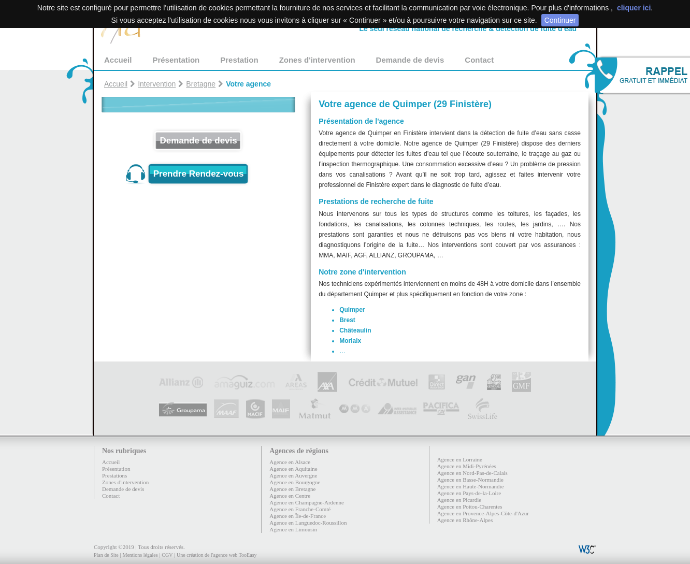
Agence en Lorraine (459, 459)
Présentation (175, 59)
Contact (479, 59)
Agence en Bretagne (292, 489)
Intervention (157, 84)
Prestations (114, 475)
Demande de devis (410, 59)
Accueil (118, 59)
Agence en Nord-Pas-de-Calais (472, 473)
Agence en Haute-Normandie (470, 486)
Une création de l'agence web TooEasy (216, 555)
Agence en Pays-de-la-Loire (469, 493)
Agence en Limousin (293, 529)
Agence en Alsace (289, 462)
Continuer (560, 20)
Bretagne (200, 84)
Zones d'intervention (317, 59)
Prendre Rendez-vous (198, 174)
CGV (167, 555)
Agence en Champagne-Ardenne (306, 502)
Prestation (239, 59)
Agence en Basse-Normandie (470, 479)
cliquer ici (634, 8)
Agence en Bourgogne (294, 482)
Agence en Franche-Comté (299, 509)
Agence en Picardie (459, 500)
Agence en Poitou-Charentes (469, 506)
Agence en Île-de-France (297, 516)
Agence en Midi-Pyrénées (466, 466)
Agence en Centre (289, 496)
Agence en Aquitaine (293, 469)
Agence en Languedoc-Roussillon (308, 522)
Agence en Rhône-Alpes (465, 520)
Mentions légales (139, 555)
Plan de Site (106, 555)
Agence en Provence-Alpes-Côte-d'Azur (483, 513)
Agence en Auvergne (293, 475)
